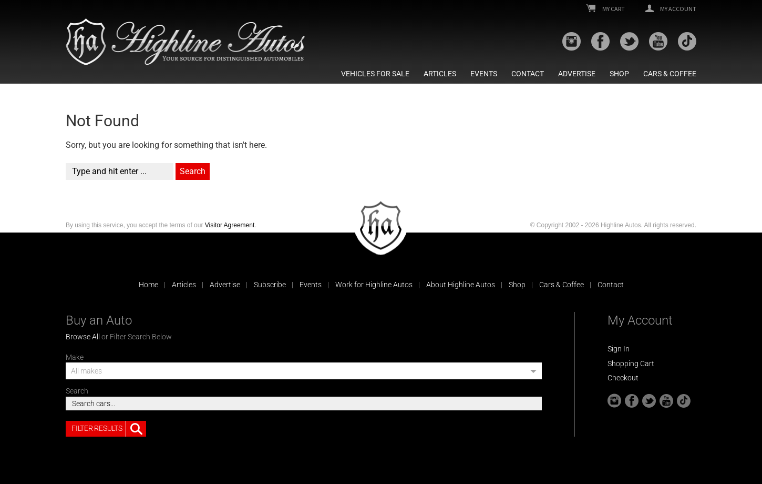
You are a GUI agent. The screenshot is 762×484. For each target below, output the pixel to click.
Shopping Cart (630, 363)
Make (75, 357)
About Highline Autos (460, 284)
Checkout (623, 378)
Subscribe (270, 284)
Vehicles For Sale (375, 73)
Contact (527, 73)
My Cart (605, 9)
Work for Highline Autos (374, 284)
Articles (440, 73)
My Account (670, 9)
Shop (619, 73)
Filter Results (108, 429)
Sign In (618, 349)
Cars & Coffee (669, 73)
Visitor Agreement (230, 225)
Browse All (83, 336)
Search (77, 391)
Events (483, 73)
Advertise (576, 73)
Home (148, 284)
